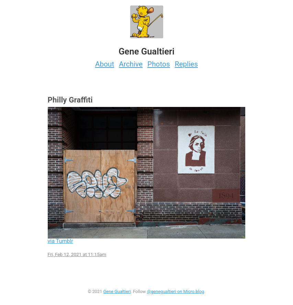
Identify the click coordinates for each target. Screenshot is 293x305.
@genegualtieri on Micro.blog (175, 291)
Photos (158, 64)
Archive (131, 64)
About (104, 64)
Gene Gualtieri (117, 291)
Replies (186, 64)
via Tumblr (60, 241)
